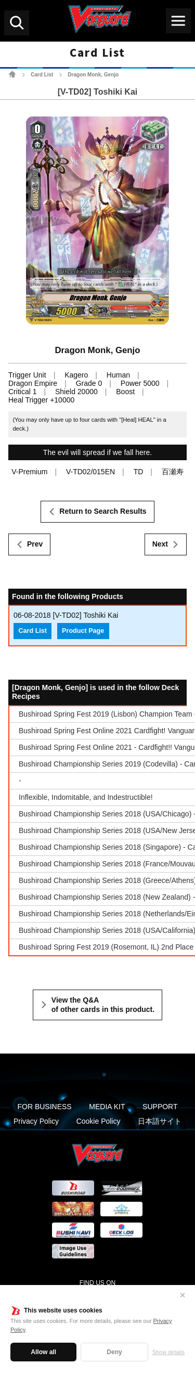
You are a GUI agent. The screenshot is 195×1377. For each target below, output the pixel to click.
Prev (35, 544)
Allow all (43, 1352)
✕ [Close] (182, 1295)
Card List (42, 74)
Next (160, 544)
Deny (114, 1352)
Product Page (83, 630)
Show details (168, 1352)
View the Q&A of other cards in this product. (102, 1005)
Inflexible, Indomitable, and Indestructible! (86, 797)
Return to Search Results (102, 511)
